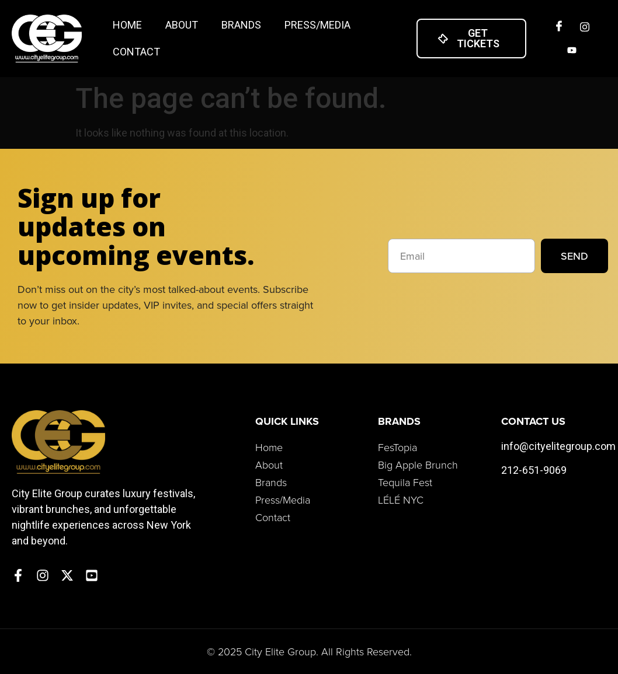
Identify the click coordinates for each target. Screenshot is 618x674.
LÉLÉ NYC (400, 500)
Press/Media (317, 25)
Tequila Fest (405, 482)
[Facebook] (559, 27)
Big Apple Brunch (418, 465)
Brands (241, 25)
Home (127, 25)
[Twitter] (572, 50)
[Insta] (584, 27)
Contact (136, 52)
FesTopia (397, 447)
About (181, 25)
